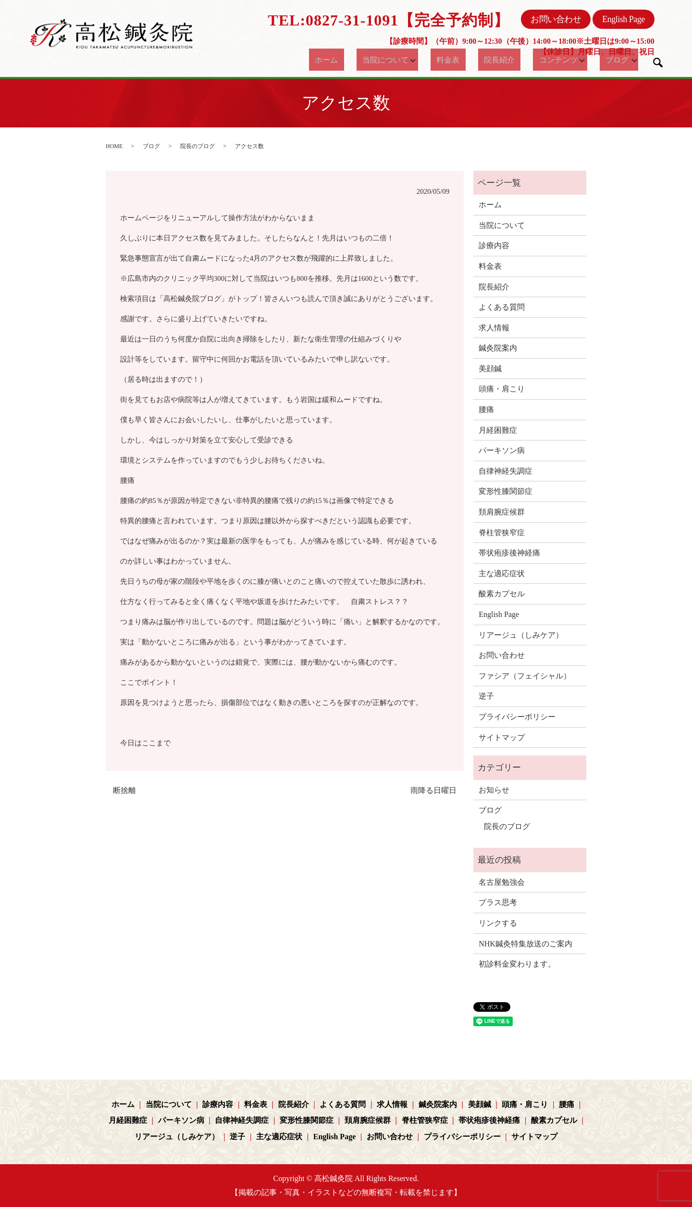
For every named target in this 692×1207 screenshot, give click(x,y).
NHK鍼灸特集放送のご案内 (525, 944)
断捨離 (124, 790)
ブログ (608, 59)
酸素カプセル (502, 594)
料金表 (450, 59)
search (658, 62)
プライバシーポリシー (517, 717)
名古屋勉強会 (502, 882)
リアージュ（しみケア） (521, 635)
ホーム (330, 59)
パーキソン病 (502, 450)
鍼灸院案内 (498, 348)
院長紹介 (492, 59)
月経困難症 (498, 430)
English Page (623, 19)
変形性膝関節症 (505, 491)
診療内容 (494, 245)
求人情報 (494, 328)
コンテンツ (544, 59)
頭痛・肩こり (502, 389)
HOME (114, 146)
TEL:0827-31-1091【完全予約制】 (388, 20)
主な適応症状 (502, 573)
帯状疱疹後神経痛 (509, 553)
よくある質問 (502, 307)
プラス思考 (498, 902)
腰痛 (486, 409)
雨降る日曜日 (433, 790)
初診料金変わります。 (517, 964)
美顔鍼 (490, 369)
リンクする (498, 923)
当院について (382, 59)
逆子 (486, 696)
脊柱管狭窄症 (502, 532)
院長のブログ (197, 146)
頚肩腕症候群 (502, 512)
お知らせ (494, 790)
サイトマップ (502, 737)
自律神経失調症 (505, 471)
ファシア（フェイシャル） (525, 676)
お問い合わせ (556, 19)
